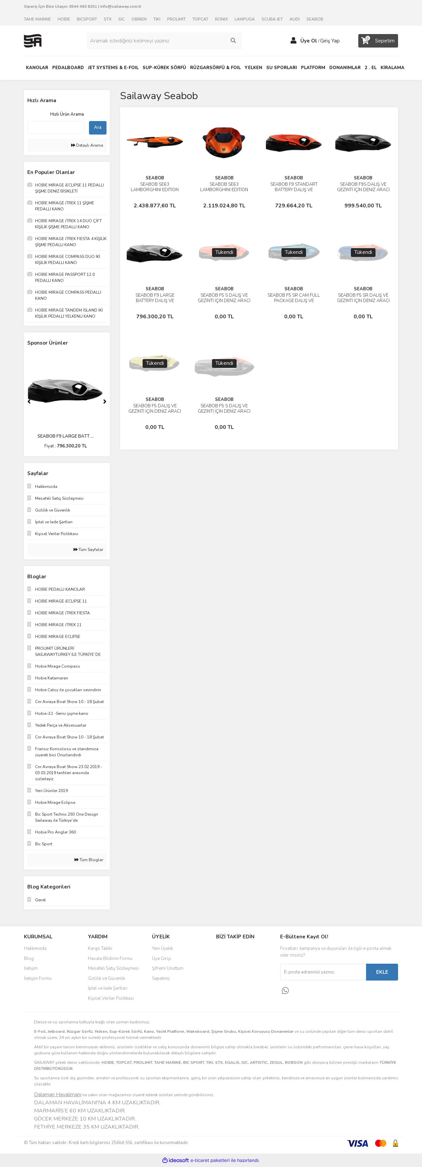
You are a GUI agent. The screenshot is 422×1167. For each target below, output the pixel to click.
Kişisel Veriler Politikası (111, 998)
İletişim (31, 968)
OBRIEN (139, 19)
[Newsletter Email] (323, 972)
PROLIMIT (176, 19)
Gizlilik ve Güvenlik (106, 978)
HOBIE (64, 19)
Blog (29, 959)
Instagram (238, 965)
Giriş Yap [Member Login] (330, 40)
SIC (121, 19)
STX (108, 19)
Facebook (238, 950)
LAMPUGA (245, 19)
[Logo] (32, 40)
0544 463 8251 (83, 6)
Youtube (238, 979)
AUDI (295, 19)
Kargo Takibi (100, 948)
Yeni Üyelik (162, 948)
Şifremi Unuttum (167, 968)
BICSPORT (87, 19)
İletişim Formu (38, 978)
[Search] (164, 40)
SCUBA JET (272, 19)
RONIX (221, 19)
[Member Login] (294, 41)
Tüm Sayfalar (88, 549)
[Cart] (378, 41)
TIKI (156, 19)
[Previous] (29, 401)
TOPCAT (200, 19)
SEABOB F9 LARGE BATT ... (67, 436)
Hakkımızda (35, 948)
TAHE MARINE (37, 19)
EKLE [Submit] (382, 972)
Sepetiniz (161, 978)
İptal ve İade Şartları (107, 988)
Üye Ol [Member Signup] (308, 40)
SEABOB (314, 19)
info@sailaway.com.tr (121, 6)
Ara (97, 127)
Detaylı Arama (87, 145)
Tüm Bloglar (88, 860)
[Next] (105, 401)
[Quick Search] (55, 127)
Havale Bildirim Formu (110, 959)
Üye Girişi (161, 959)
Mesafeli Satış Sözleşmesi (113, 968)
